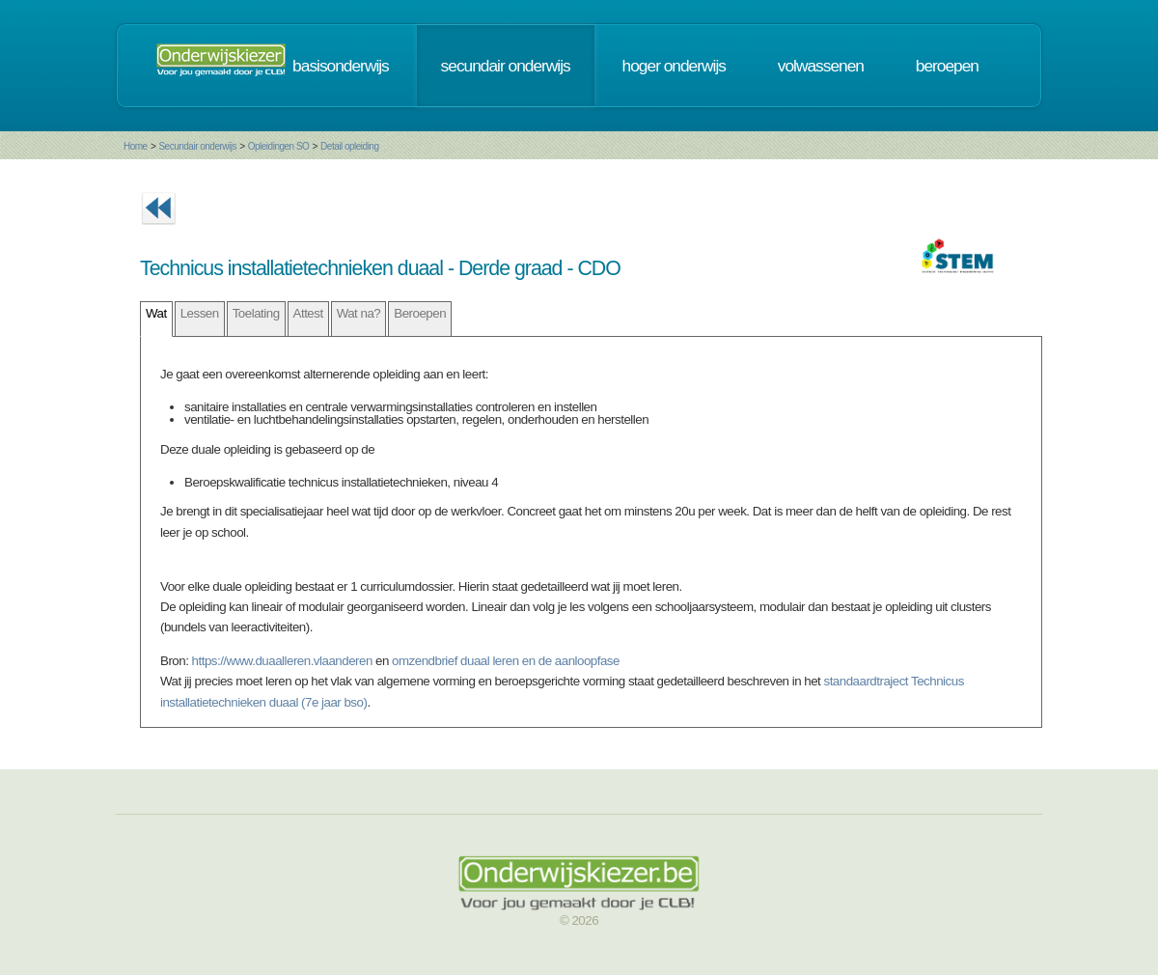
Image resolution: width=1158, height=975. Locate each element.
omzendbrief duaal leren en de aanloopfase (506, 661)
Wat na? (359, 313)
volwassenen (821, 65)
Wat (156, 313)
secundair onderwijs (505, 65)
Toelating (256, 313)
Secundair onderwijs (197, 146)
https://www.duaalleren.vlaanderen (282, 661)
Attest (308, 313)
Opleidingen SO (279, 146)
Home (136, 146)
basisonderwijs (340, 65)
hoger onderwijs (674, 65)
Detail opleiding (349, 146)
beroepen (947, 65)
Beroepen (420, 313)
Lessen (199, 313)
